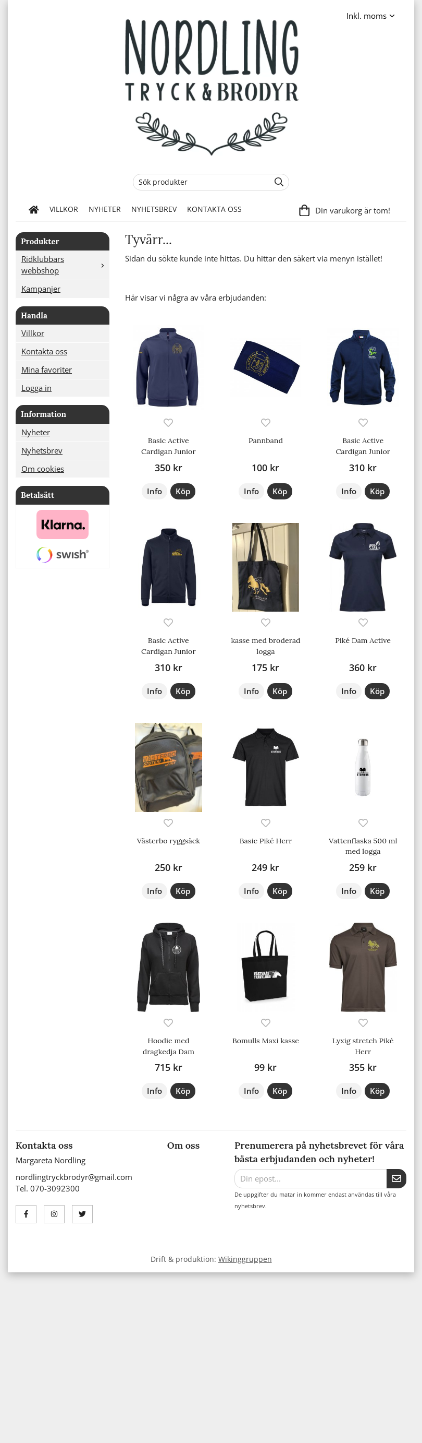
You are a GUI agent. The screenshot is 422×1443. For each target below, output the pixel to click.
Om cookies (42, 468)
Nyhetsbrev (154, 209)
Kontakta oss (214, 209)
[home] (33, 209)
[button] (182, 491)
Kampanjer (40, 288)
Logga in (36, 388)
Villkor (63, 209)
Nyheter (105, 209)
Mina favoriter (46, 369)
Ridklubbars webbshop (65, 265)
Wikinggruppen (245, 1259)
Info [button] (154, 491)
